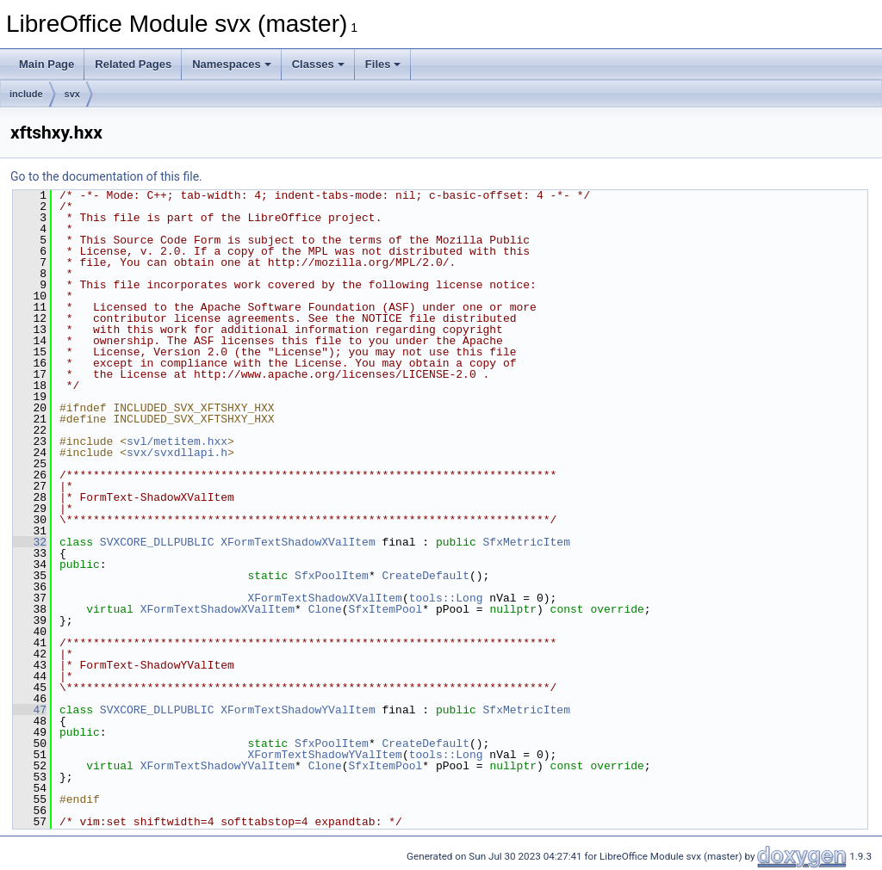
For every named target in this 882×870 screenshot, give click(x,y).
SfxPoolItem (332, 575)
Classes (318, 64)
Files (383, 64)
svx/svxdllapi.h (177, 452)
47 (30, 710)
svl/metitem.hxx (177, 441)
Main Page (46, 64)
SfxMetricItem (525, 542)
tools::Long (446, 598)
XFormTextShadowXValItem (297, 542)
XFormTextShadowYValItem (297, 710)
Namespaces (231, 64)
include (26, 94)
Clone (325, 609)
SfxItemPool (385, 609)
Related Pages (133, 64)
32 (30, 542)
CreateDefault (425, 575)
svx (72, 94)
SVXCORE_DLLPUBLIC (157, 542)
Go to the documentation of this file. (106, 176)
